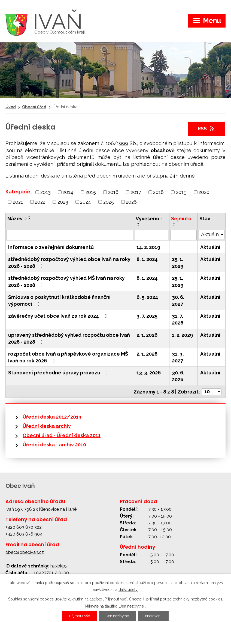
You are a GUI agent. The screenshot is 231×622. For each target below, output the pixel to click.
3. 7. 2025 (146, 316)
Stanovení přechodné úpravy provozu (59, 372)
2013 (45, 192)
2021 (18, 202)
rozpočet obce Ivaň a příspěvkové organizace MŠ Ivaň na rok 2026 (68, 357)
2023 (62, 202)
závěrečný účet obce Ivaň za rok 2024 (58, 316)
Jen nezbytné (118, 616)
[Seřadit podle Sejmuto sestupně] (174, 225)
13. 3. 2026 (148, 372)
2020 (204, 192)
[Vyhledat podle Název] (70, 235)
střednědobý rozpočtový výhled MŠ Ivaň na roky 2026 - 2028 (66, 281)
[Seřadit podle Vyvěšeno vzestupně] (139, 223)
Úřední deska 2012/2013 (52, 417)
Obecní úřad (34, 106)
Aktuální (210, 247)
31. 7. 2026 (177, 319)
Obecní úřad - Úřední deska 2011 (62, 435)
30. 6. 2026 (178, 376)
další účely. (128, 589)
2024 (85, 202)
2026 (131, 202)
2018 (158, 192)
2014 (68, 192)
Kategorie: (18, 191)
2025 (108, 202)
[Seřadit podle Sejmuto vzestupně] (174, 223)
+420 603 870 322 (23, 527)
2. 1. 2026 (146, 335)
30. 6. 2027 (178, 300)
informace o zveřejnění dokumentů (56, 247)
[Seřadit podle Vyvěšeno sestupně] (139, 225)
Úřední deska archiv (47, 426)
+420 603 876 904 (23, 534)
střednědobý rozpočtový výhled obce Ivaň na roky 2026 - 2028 (69, 262)
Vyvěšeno (149, 218)
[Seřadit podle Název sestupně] (30, 218)
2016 (113, 192)
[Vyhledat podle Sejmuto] (183, 235)
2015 (91, 192)
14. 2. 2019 (148, 247)
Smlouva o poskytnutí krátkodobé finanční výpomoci (59, 300)
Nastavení (155, 616)
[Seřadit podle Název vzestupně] (30, 216)
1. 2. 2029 (182, 335)
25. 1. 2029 (177, 262)
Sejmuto (181, 218)
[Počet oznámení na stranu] (211, 391)
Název (17, 218)
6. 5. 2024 (147, 297)
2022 (40, 202)
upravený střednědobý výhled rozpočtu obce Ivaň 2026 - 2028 (69, 338)
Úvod (10, 106)
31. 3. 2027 (178, 357)
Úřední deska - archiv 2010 (54, 444)
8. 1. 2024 (147, 259)
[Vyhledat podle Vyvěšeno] (151, 235)
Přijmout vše (78, 616)
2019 (181, 192)
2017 (136, 192)
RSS (206, 128)
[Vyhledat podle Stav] (211, 234)
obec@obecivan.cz (24, 552)
